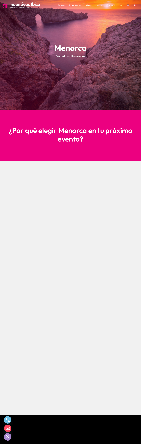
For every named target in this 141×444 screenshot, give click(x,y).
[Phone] (7, 420)
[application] (100, 5)
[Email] (7, 428)
